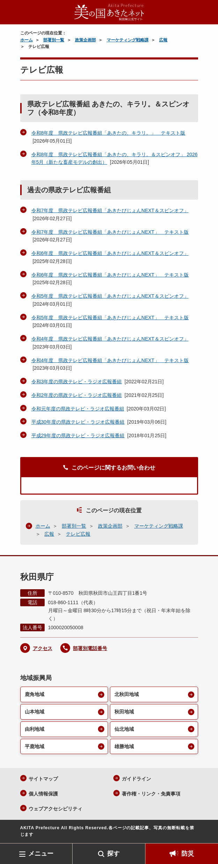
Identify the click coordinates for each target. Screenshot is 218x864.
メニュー (40, 853)
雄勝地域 (124, 746)
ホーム (26, 40)
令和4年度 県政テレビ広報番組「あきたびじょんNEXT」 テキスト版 (110, 360)
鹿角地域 (34, 694)
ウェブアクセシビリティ (55, 808)
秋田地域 (124, 711)
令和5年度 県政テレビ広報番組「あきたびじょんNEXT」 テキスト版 (110, 317)
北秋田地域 (126, 694)
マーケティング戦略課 (128, 40)
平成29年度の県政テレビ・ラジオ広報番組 (78, 435)
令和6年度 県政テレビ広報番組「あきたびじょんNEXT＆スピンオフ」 (110, 253)
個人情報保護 (43, 794)
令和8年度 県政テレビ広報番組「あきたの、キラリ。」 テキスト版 (108, 133)
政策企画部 (85, 40)
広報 (163, 40)
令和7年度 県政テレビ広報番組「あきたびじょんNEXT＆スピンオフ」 (110, 210)
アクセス (42, 648)
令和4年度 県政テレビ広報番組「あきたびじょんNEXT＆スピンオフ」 (110, 339)
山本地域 (34, 711)
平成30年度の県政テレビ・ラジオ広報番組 (78, 422)
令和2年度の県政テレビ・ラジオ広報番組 (76, 395)
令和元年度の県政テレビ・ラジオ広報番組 (77, 408)
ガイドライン (136, 779)
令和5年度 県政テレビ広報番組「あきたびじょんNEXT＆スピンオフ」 (110, 296)
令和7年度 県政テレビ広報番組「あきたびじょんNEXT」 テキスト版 (110, 232)
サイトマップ (43, 779)
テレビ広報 (78, 534)
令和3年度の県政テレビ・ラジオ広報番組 (76, 381)
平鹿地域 (34, 746)
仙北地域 (124, 729)
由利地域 (34, 729)
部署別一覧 (53, 40)
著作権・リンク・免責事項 (151, 794)
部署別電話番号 (90, 648)
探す (113, 853)
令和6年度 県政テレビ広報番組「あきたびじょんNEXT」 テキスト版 (110, 275)
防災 (187, 853)
